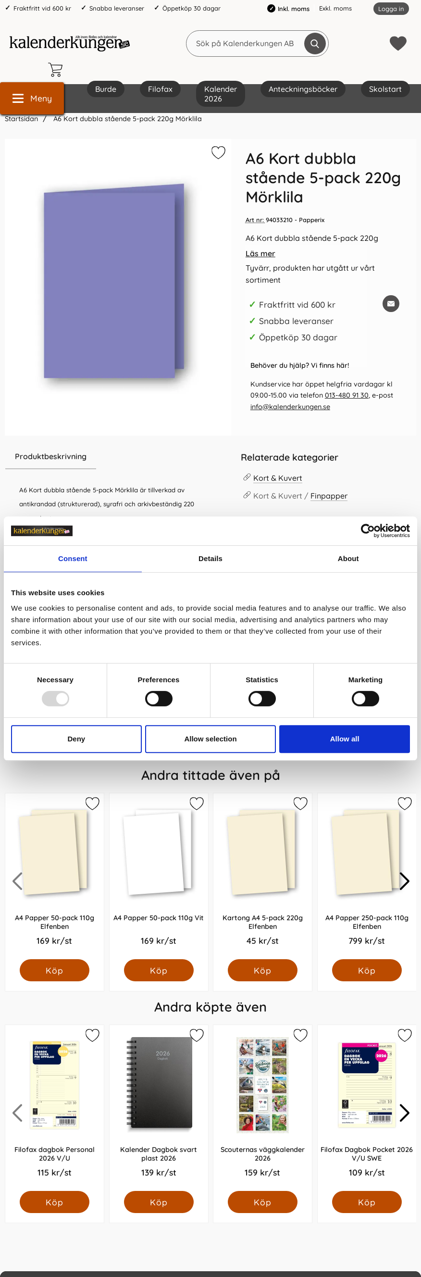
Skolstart (385, 89)
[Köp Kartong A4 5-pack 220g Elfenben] (262, 970)
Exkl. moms (335, 8)
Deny (76, 739)
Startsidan (21, 118)
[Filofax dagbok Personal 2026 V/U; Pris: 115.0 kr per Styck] (54, 1108)
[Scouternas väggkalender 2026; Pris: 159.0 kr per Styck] (262, 1108)
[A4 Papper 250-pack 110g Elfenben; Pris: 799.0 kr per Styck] (367, 876)
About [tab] (348, 558)
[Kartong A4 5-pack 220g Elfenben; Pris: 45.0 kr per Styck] (262, 876)
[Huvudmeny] (32, 98)
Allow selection (210, 739)
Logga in (391, 9)
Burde (105, 89)
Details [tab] (210, 558)
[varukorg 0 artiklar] (58, 70)
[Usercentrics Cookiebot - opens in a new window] (368, 531)
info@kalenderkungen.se (290, 406)
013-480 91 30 (347, 395)
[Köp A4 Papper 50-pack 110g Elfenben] (54, 970)
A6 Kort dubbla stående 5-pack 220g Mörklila (126, 118)
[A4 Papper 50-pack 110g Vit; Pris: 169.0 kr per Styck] (159, 876)
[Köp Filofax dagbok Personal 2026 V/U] (54, 1202)
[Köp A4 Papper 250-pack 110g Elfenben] (366, 970)
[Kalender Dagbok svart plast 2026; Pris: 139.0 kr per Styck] (159, 1108)
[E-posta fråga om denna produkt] (391, 303)
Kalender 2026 (220, 93)
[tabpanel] (118, 513)
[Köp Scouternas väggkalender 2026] (262, 1202)
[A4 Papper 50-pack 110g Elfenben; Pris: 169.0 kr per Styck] (54, 876)
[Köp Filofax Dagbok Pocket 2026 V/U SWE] (366, 1202)
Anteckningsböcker (303, 89)
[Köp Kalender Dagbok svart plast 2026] (158, 1202)
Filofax (160, 89)
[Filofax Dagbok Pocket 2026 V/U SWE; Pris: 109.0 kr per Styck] (367, 1108)
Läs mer (260, 253)
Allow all (344, 739)
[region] (118, 456)
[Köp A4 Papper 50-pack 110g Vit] (158, 970)
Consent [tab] (72, 558)
